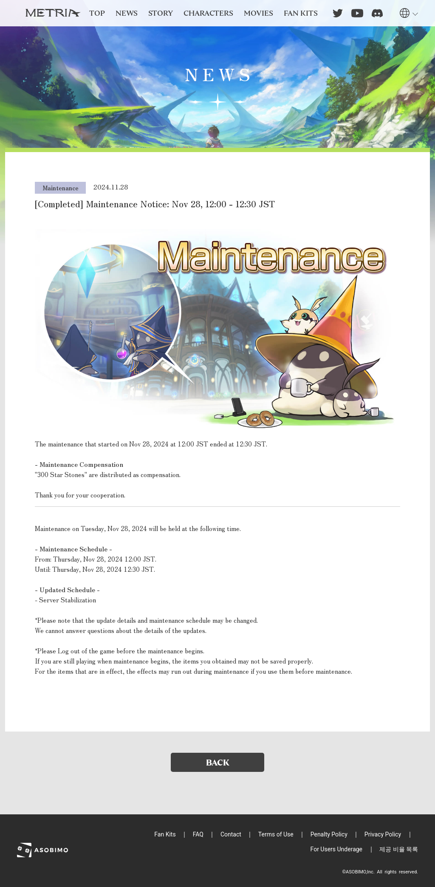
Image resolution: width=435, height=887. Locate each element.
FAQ (198, 834)
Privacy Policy (382, 834)
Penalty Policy (329, 834)
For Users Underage (336, 849)
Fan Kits (164, 834)
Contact (230, 834)
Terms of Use (276, 834)
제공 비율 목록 (398, 849)
